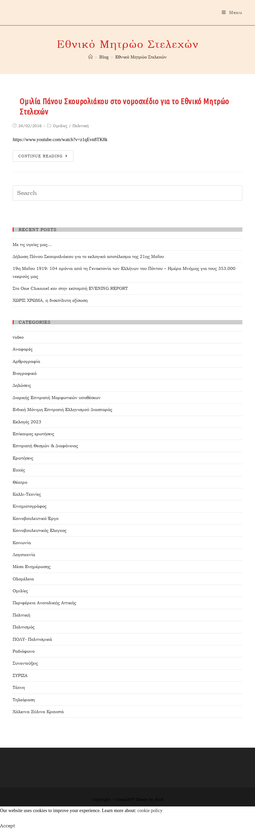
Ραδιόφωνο (24, 651)
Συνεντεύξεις (25, 663)
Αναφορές (23, 349)
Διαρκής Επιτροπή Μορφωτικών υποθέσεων (57, 397)
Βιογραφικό (25, 373)
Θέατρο (20, 482)
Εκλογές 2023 (27, 421)
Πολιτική (80, 126)
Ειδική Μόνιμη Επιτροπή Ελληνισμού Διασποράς (62, 409)
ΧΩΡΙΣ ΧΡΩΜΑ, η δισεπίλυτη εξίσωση (50, 300)
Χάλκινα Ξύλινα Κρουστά (38, 711)
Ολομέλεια (23, 578)
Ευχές (19, 469)
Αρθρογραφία (26, 361)
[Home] (90, 56)
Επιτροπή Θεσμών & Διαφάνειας (45, 445)
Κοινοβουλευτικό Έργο (35, 518)
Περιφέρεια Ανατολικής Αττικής (44, 602)
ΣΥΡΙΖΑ (20, 675)
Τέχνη (19, 687)
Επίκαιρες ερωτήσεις (33, 433)
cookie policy (150, 810)
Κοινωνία (22, 542)
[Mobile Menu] (232, 12)
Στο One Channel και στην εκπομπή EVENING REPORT (70, 288)
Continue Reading (43, 156)
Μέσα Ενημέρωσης (31, 566)
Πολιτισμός (24, 626)
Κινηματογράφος (29, 506)
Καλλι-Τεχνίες (27, 494)
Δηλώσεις (22, 385)
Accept (7, 825)
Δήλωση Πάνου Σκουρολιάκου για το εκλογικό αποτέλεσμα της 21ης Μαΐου (88, 256)
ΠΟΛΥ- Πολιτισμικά (32, 639)
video (18, 337)
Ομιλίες (60, 126)
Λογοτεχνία (24, 554)
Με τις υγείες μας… (32, 244)
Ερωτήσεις (23, 458)
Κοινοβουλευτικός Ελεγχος (39, 530)
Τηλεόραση (24, 699)
